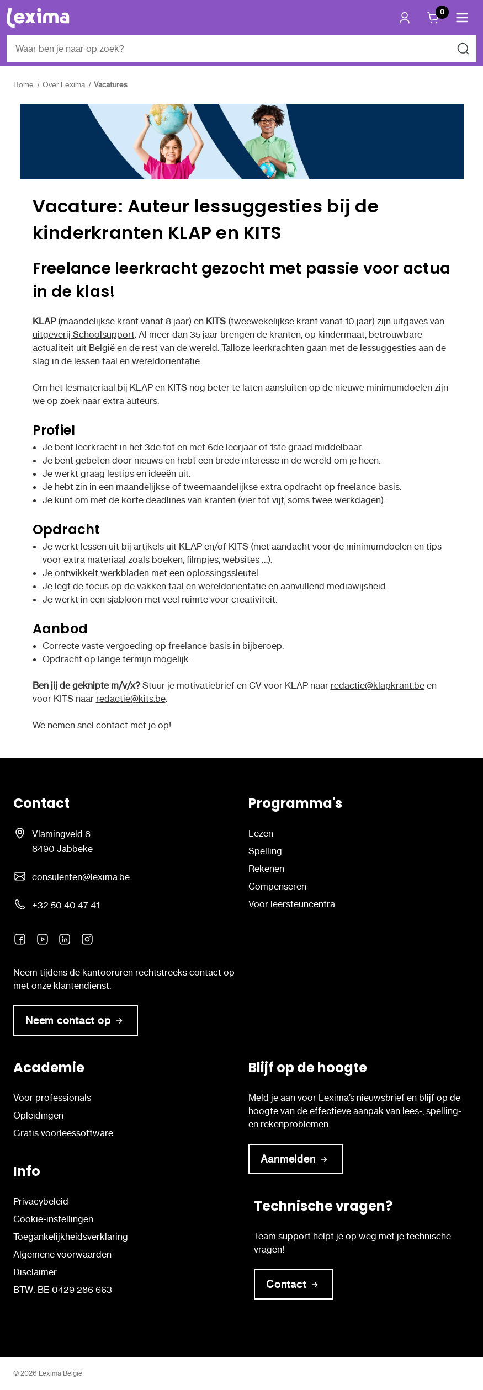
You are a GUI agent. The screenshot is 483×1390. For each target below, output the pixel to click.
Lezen (260, 833)
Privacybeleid (40, 1201)
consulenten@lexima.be (81, 876)
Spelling (265, 850)
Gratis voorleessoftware (63, 1132)
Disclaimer (35, 1271)
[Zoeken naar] (463, 48)
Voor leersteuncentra (291, 903)
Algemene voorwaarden (62, 1254)
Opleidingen (38, 1115)
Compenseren (277, 886)
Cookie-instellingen (53, 1218)
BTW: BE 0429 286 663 (62, 1289)
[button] (462, 17)
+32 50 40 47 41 (65, 904)
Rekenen (266, 868)
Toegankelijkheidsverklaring (70, 1236)
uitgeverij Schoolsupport (84, 334)
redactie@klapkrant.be (377, 685)
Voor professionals (52, 1097)
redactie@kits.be (131, 698)
